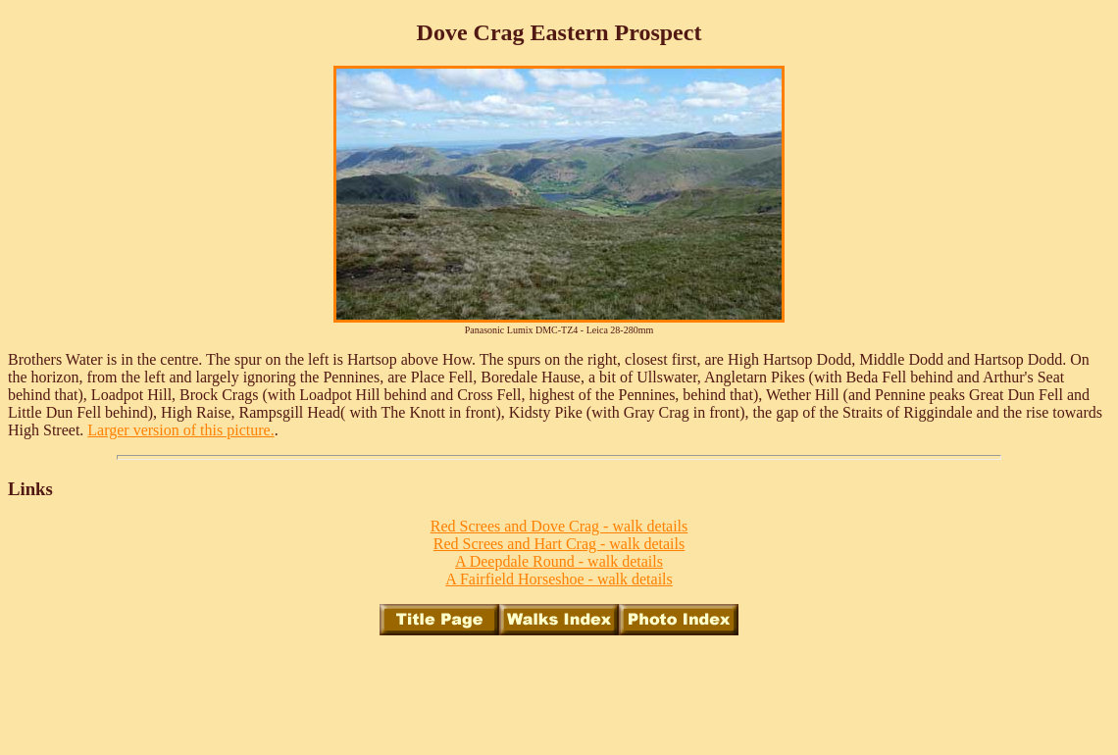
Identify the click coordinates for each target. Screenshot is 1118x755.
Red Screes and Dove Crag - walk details (559, 526)
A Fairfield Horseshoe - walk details (559, 579)
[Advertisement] (559, 695)
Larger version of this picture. (180, 430)
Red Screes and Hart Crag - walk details (559, 543)
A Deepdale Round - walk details (559, 561)
